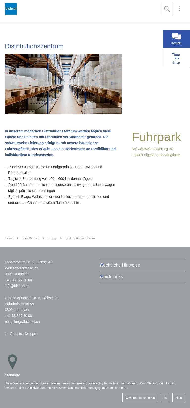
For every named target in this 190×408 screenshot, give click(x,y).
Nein (179, 398)
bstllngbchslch (22, 322)
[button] (179, 9)
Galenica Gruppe (23, 334)
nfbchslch (17, 286)
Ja (165, 398)
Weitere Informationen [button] (140, 398)
